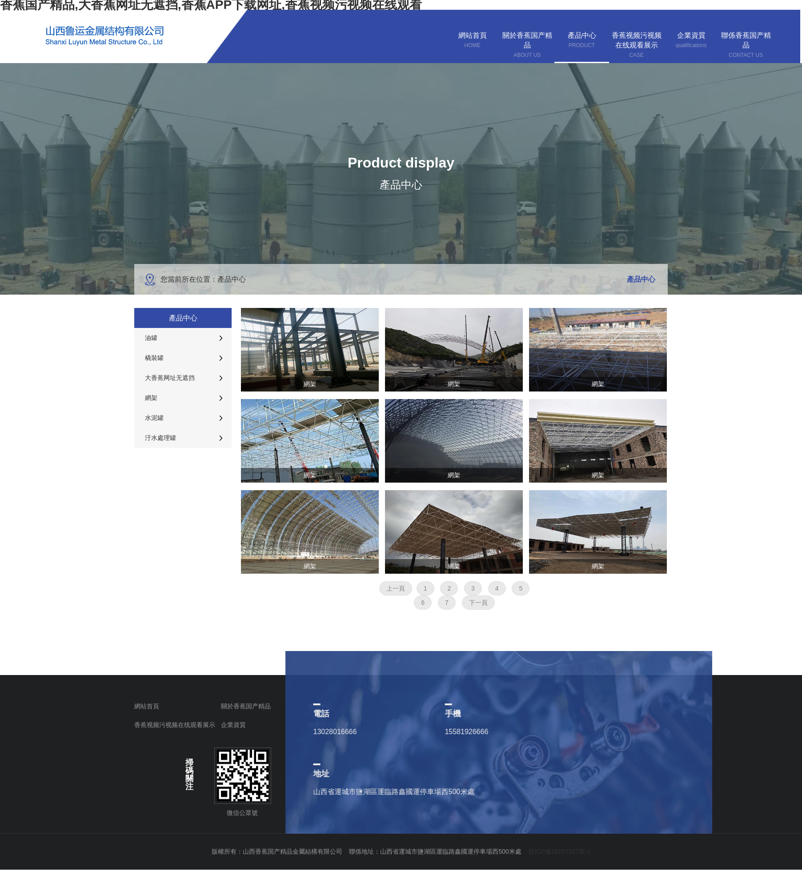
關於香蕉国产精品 (246, 706)
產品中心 (320, 706)
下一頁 (478, 602)
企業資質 (233, 724)
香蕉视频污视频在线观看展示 (174, 724)
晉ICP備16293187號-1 (559, 851)
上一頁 (395, 588)
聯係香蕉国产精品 (332, 724)
